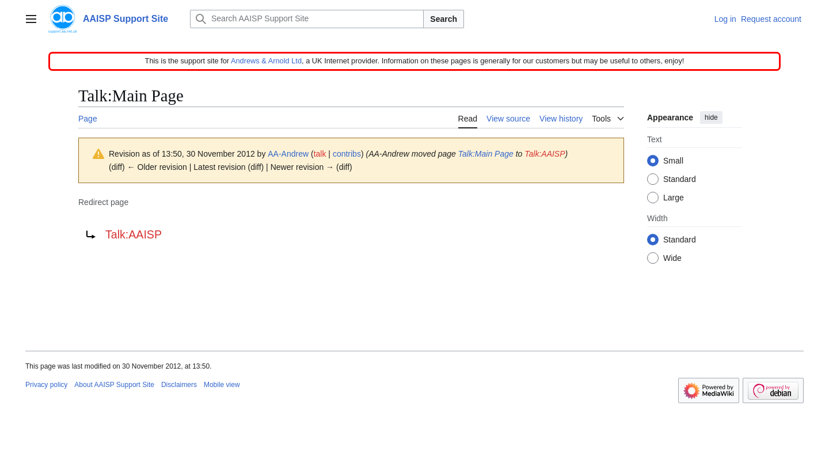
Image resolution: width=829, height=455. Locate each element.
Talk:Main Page (486, 153)
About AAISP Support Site (114, 385)
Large (673, 198)
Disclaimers (179, 385)
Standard (679, 179)
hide (711, 117)
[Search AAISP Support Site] (307, 19)
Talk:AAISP (544, 153)
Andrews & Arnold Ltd (266, 60)
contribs (347, 153)
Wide (672, 258)
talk (320, 153)
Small (673, 161)
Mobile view (222, 385)
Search (443, 19)
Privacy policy (46, 385)
